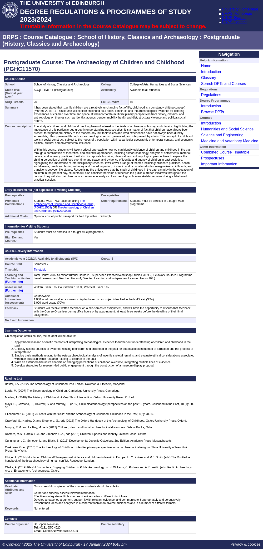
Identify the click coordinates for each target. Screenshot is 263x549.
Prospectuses (212, 158)
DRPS (10, 37)
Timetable (40, 269)
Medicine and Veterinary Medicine (229, 141)
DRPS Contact (234, 22)
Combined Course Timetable (225, 152)
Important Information (219, 164)
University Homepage (240, 9)
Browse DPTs (212, 112)
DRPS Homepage (237, 13)
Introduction (211, 72)
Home (206, 66)
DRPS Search (234, 18)
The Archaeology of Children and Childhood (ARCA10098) (64, 209)
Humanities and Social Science (227, 129)
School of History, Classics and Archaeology (137, 37)
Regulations (211, 95)
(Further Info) (14, 281)
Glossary (208, 78)
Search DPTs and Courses (223, 84)
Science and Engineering (222, 135)
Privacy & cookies (246, 544)
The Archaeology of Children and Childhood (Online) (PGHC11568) (64, 204)
